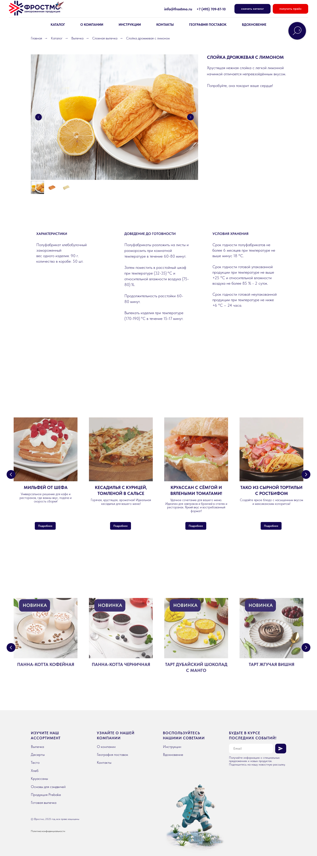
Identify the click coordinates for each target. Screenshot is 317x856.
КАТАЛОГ (58, 25)
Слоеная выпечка (104, 38)
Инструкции (130, 25)
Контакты (104, 762)
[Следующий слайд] (190, 117)
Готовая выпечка (43, 802)
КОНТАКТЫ (165, 25)
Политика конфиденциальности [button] (48, 831)
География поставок (208, 25)
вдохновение (254, 25)
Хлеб (35, 770)
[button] (290, 9)
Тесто (35, 762)
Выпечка (77, 38)
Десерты (38, 754)
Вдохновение (173, 754)
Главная (36, 38)
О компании (106, 746)
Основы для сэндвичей (48, 786)
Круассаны (39, 778)
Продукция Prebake (46, 794)
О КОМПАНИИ (91, 25)
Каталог (57, 38)
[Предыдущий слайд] (38, 117)
